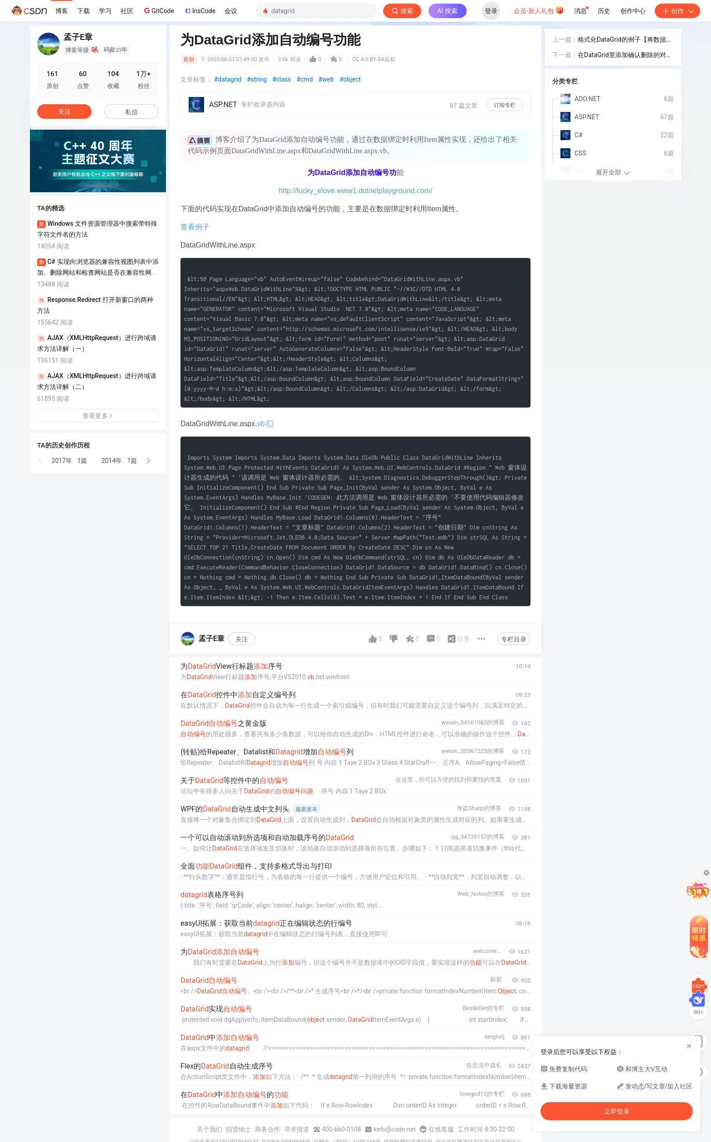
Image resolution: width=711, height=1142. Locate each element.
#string (257, 79)
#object (349, 79)
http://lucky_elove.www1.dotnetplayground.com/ (356, 190)
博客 (61, 11)
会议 (230, 11)
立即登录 (616, 1111)
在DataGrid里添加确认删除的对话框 (625, 55)
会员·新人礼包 (539, 10)
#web (326, 79)
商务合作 (267, 1129)
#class (281, 79)
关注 (241, 639)
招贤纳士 (238, 1129)
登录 (491, 11)
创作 (677, 11)
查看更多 (98, 415)
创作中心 (633, 11)
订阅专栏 (505, 105)
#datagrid (227, 79)
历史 (604, 11)
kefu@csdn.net (395, 1129)
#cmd (305, 79)
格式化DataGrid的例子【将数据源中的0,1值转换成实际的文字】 (625, 40)
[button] (40, 460)
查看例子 (194, 227)
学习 (105, 11)
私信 (131, 112)
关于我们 (209, 1129)
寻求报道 (296, 1129)
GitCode (158, 10)
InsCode (199, 11)
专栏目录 (513, 639)
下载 (83, 11)
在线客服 (441, 1129)
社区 (127, 11)
